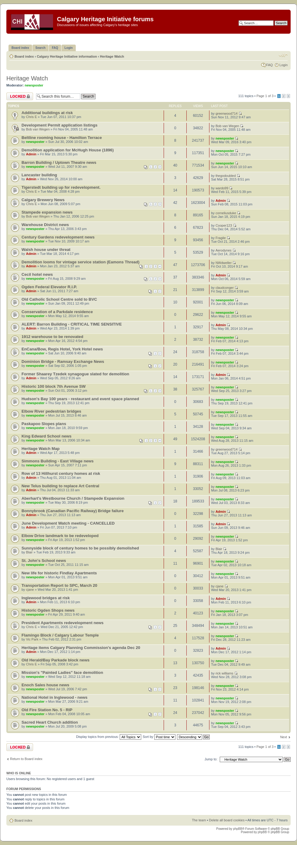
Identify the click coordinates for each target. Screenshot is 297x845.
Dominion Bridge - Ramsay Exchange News (63, 361)
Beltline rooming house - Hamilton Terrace (62, 137)
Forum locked (19, 96)
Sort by (159, 737)
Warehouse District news (45, 224)
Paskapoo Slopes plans (44, 423)
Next (283, 737)
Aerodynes (223, 250)
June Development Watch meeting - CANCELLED (68, 523)
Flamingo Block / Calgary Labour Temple (60, 635)
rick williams (224, 673)
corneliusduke (225, 213)
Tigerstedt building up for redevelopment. (61, 187)
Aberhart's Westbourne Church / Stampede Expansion (73, 498)
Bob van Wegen (38, 129)
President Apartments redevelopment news (63, 622)
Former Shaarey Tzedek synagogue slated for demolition (75, 374)
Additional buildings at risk (47, 112)
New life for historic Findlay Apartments (59, 573)
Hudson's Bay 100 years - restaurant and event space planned (80, 399)
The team (199, 820)
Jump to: (211, 759)
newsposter (34, 85)
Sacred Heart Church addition (50, 722)
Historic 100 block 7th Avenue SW (54, 386)
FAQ (269, 65)
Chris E (31, 117)
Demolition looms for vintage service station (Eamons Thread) (80, 262)
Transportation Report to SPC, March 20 (59, 585)
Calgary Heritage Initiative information (67, 56)
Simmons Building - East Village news (58, 461)
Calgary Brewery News (43, 200)
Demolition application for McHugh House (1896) (68, 150)
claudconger (224, 287)
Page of (264, 96)
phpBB (237, 828)
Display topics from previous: (108, 737)
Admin (31, 154)
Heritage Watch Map (41, 448)
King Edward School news (47, 436)
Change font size (283, 55)
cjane (30, 589)
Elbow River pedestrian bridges (51, 411)
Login (283, 65)
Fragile (220, 238)
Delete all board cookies (227, 820)
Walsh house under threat (46, 249)
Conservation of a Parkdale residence (57, 311)
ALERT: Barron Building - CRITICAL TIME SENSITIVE (72, 324)
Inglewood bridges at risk (46, 598)
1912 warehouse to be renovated (52, 336)
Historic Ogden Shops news (48, 610)
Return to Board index (26, 759)
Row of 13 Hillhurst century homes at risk (61, 473)
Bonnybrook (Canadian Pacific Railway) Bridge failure (73, 511)
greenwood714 (226, 113)
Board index (24, 56)
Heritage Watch (112, 56)
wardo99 (221, 188)
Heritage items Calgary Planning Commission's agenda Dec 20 (81, 647)
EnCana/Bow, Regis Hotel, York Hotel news (62, 349)
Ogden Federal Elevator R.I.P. (49, 287)
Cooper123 (223, 225)
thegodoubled (225, 175)
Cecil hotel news (37, 274)
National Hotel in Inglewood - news (55, 697)
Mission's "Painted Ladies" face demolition (62, 672)
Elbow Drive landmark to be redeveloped (60, 535)
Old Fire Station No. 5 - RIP (47, 710)
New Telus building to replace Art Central (60, 486)
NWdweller (223, 263)
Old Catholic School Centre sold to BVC (59, 299)
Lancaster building (39, 175)
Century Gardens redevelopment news (58, 237)
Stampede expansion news (47, 212)
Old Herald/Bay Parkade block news (55, 660)
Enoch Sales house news (45, 685)
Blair (29, 552)
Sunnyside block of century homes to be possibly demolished (80, 548)
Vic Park (32, 639)
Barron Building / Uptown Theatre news (59, 162)
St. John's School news (44, 560)
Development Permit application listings (60, 125)
